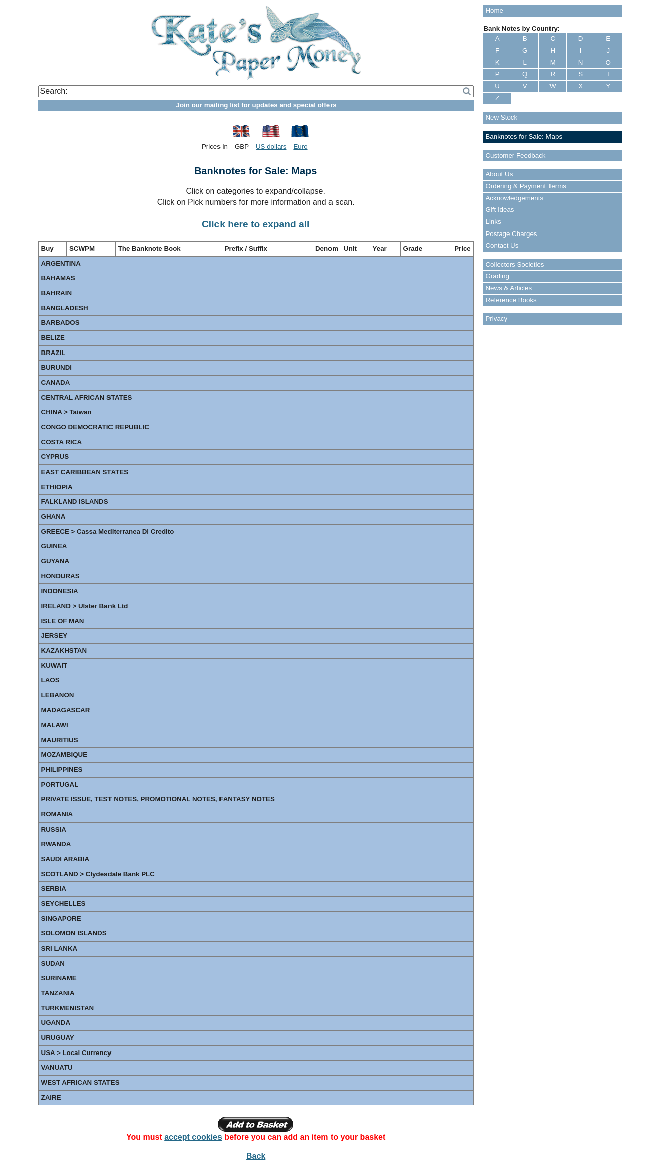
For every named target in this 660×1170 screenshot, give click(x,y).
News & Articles (508, 288)
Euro (300, 146)
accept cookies (193, 1137)
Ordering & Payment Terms (525, 186)
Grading (497, 276)
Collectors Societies (514, 264)
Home (494, 10)
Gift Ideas (499, 209)
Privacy (496, 318)
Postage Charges (511, 234)
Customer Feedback (515, 155)
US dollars (271, 146)
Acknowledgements (514, 198)
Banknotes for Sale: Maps (523, 136)
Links (493, 221)
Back (255, 1156)
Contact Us (501, 245)
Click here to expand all (255, 224)
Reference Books (510, 300)
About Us (499, 174)
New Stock (501, 117)
